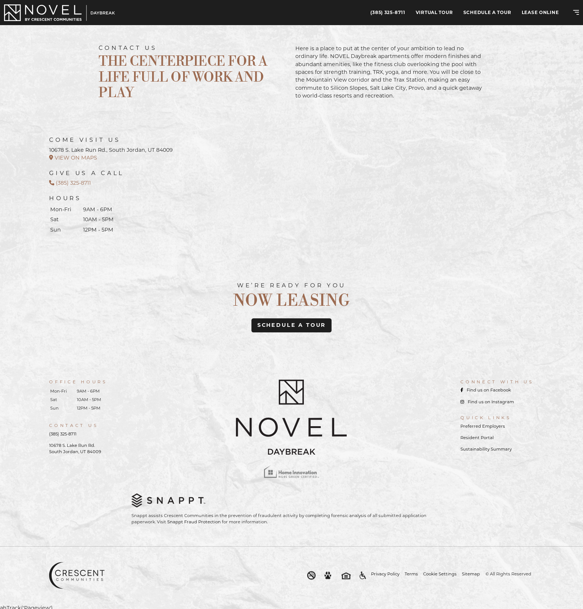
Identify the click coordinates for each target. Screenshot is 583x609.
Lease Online (540, 12)
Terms (411, 574)
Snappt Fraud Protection (194, 521)
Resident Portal (477, 437)
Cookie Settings (440, 574)
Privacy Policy (385, 574)
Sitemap (471, 574)
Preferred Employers (482, 426)
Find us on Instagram (487, 401)
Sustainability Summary (486, 449)
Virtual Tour (434, 12)
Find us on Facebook (485, 390)
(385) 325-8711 (387, 12)
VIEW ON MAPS (73, 157)
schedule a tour (291, 325)
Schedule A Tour (487, 12)
